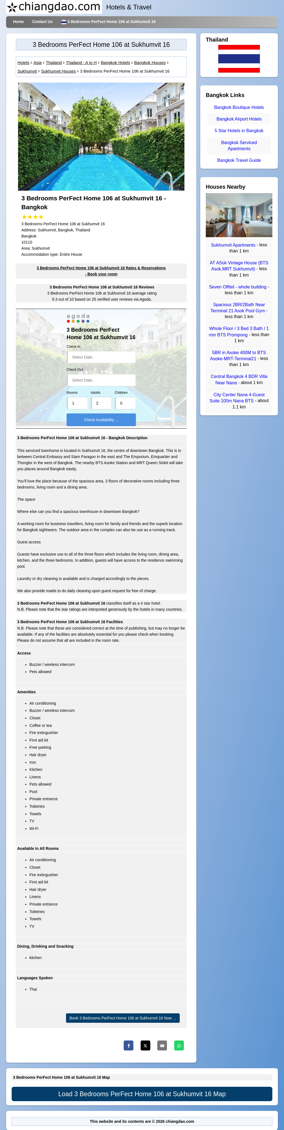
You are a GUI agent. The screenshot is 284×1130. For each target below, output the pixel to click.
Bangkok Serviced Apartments (239, 145)
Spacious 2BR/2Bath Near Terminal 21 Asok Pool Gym (238, 307)
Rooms (72, 393)
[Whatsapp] (179, 1045)
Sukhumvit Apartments (234, 245)
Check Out (75, 370)
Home (18, 21)
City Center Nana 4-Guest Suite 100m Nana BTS (237, 397)
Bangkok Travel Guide (239, 160)
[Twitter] (145, 1045)
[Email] (162, 1045)
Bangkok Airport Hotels (239, 119)
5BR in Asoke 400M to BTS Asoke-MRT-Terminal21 (238, 355)
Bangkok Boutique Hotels (239, 107)
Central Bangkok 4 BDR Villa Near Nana (239, 379)
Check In (73, 347)
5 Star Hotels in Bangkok (239, 131)
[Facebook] (128, 1045)
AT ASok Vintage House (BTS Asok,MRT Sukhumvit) (239, 265)
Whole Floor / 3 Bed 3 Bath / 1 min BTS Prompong (239, 331)
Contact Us (42, 21)
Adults (95, 393)
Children (121, 393)
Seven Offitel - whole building (238, 287)
